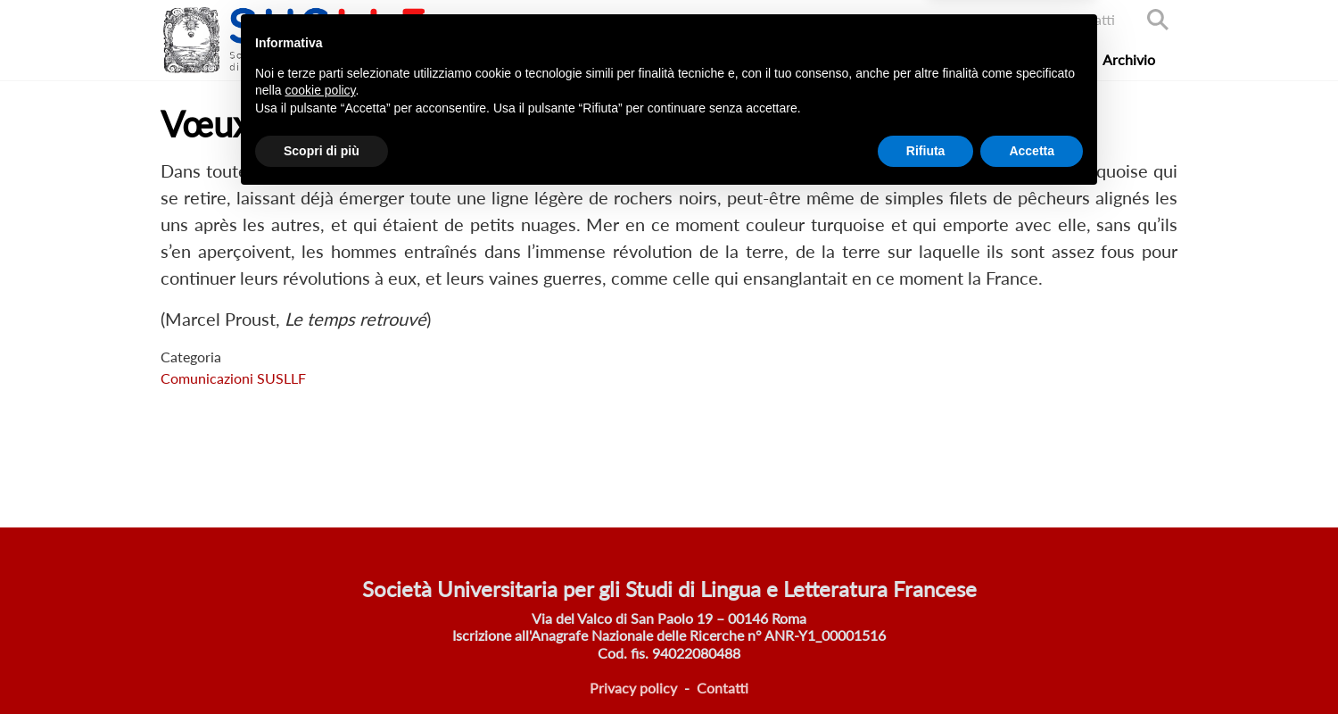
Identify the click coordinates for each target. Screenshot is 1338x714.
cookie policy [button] (320, 605)
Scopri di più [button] (321, 665)
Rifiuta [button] (926, 665)
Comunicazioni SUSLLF (233, 377)
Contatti (1089, 19)
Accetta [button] (1031, 665)
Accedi (1013, 19)
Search (1158, 19)
